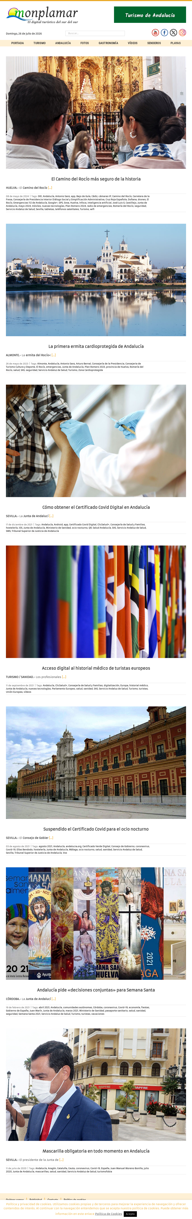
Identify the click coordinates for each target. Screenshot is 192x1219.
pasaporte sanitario (116, 1010)
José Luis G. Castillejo (124, 202)
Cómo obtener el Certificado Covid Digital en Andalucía (96, 507)
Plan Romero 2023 (95, 367)
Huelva (74, 202)
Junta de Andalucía (73, 367)
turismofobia (104, 1171)
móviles (36, 206)
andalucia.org (73, 846)
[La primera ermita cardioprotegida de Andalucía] (96, 280)
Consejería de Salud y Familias (127, 524)
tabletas (49, 209)
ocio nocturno (80, 527)
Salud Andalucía (102, 527)
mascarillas (42, 1171)
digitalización (111, 685)
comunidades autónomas (77, 1007)
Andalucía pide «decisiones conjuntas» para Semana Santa (96, 990)
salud (16, 370)
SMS (8, 531)
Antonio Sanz (62, 196)
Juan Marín (36, 1010)
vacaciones (97, 1014)
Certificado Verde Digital (96, 846)
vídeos (27, 692)
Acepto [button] (130, 1214)
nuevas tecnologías (53, 206)
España (105, 1168)
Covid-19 (10, 849)
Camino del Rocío (122, 196)
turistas (143, 688)
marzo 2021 (72, 1010)
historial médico (138, 685)
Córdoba (97, 1007)
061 (40, 196)
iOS (20, 527)
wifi (92, 209)
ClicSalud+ (103, 524)
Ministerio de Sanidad (58, 527)
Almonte (42, 363)
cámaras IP (105, 196)
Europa (124, 685)
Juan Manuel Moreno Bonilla (126, 1168)
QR (90, 527)
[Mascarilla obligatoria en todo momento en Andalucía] (96, 1084)
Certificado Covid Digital (82, 524)
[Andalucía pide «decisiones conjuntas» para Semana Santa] (96, 923)
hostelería (12, 527)
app (73, 196)
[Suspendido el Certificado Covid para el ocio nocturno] (96, 762)
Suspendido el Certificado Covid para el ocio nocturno (96, 829)
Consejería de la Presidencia (108, 363)
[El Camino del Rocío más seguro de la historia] (96, 112)
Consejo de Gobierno (123, 846)
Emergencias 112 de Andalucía (30, 202)
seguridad (140, 206)
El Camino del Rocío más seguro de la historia (96, 179)
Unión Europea (14, 692)
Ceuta (71, 1168)
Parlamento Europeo (63, 688)
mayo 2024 (24, 206)
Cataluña (62, 1168)
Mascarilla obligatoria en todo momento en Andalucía (96, 1151)
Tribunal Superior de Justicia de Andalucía (35, 531)
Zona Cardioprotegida (90, 370)
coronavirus (142, 846)
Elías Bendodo (25, 849)
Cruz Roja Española (116, 199)
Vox (65, 852)
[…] (50, 188)
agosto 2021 (45, 846)
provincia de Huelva (117, 367)
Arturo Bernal (83, 363)
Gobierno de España (17, 1010)
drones (142, 199)
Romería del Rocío (123, 206)
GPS (61, 202)
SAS (23, 370)
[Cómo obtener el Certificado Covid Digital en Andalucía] (96, 441)
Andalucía (48, 196)
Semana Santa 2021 (29, 1014)
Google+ (53, 202)
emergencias (53, 367)
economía (134, 1007)
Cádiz (94, 196)
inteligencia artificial (99, 202)
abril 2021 (44, 1007)
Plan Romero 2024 (75, 206)
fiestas (145, 1007)
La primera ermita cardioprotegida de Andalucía (96, 346)
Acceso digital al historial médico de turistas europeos (96, 668)
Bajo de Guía (83, 196)
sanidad (88, 688)
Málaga (73, 849)
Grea (66, 202)
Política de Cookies (108, 1214)
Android (58, 524)
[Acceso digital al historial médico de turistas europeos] (96, 602)
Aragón (52, 1168)
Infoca (82, 202)
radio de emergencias (99, 206)
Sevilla (39, 209)
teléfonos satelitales (67, 209)
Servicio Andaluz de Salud (20, 209)
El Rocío (40, 367)
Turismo (84, 209)
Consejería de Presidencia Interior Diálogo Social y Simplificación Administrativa (58, 199)
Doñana (132, 199)
